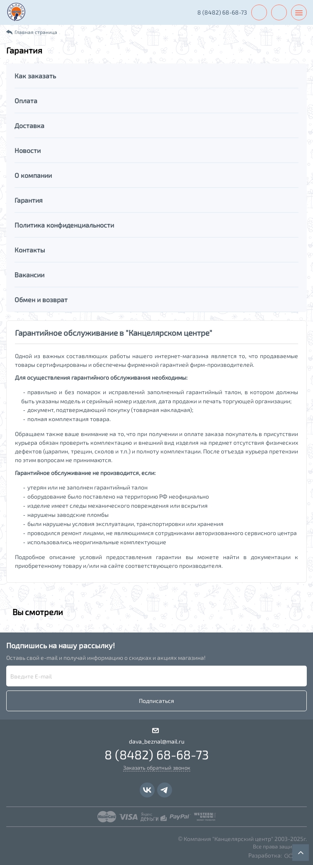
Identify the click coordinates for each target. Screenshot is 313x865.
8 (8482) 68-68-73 (222, 12)
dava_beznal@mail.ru (156, 741)
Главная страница (36, 32)
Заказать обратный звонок (156, 767)
